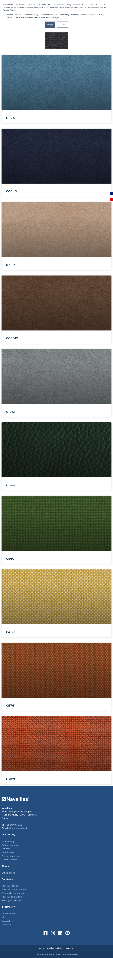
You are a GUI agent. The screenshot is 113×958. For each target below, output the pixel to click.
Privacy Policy (70, 954)
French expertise (11, 856)
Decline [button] (63, 25)
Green (11, 485)
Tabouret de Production (14, 889)
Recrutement (9, 913)
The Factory (8, 841)
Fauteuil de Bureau (12, 897)
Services (6, 848)
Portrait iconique (10, 845)
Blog (4, 917)
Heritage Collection (12, 900)
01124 (10, 118)
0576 (10, 705)
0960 (10, 558)
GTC (58, 954)
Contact (6, 921)
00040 (11, 191)
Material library (9, 859)
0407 (10, 632)
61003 (10, 265)
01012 (10, 412)
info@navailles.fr (19, 828)
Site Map (6, 924)
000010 (12, 338)
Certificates (8, 852)
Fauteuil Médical (10, 886)
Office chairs (8, 873)
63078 (11, 779)
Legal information (45, 954)
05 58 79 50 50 (14, 825)
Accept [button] (50, 25)
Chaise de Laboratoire (13, 893)
